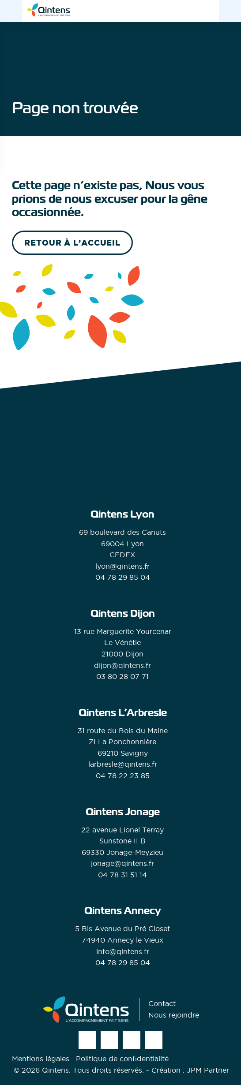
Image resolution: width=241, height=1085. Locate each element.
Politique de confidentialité (122, 1059)
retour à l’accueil (72, 243)
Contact (162, 1003)
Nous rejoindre (173, 1015)
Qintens (55, 1070)
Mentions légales (40, 1059)
